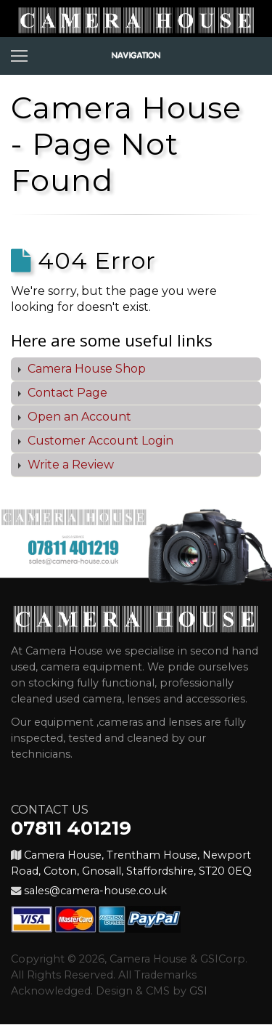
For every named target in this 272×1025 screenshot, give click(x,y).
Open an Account (78, 417)
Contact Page (66, 393)
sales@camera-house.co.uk (95, 890)
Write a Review (69, 464)
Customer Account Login (99, 440)
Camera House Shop (85, 369)
